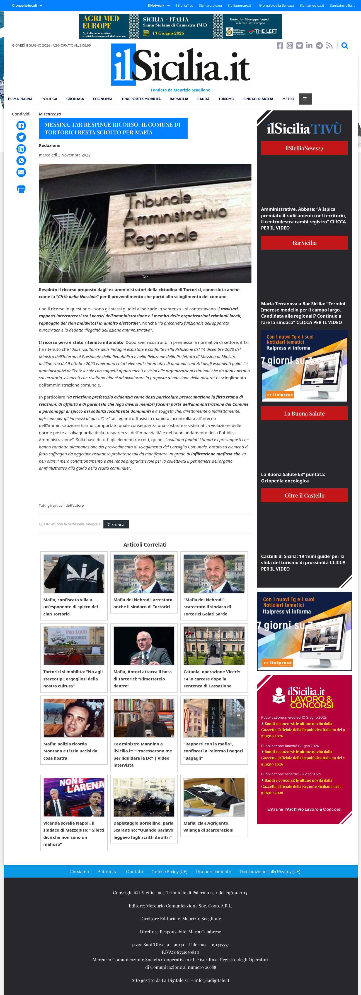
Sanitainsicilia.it (342, 5)
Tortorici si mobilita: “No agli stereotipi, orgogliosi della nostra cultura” (73, 679)
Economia (103, 99)
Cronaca (75, 99)
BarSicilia (179, 99)
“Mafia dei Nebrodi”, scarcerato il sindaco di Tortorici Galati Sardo (207, 607)
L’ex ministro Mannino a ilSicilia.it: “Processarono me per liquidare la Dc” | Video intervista (142, 754)
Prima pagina (20, 99)
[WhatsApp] (21, 160)
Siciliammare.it (239, 5)
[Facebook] (21, 125)
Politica (49, 99)
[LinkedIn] (21, 149)
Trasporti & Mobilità (141, 99)
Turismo (226, 99)
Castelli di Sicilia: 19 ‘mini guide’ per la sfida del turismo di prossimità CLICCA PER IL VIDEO (303, 562)
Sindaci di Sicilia (258, 99)
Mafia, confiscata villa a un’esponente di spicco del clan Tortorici (70, 607)
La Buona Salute (304, 413)
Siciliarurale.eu (210, 5)
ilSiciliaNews (304, 148)
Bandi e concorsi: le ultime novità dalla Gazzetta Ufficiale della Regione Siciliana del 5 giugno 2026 (301, 786)
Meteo (288, 99)
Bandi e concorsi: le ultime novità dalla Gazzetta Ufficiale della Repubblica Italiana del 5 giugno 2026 (303, 758)
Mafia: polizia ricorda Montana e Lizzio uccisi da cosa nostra (70, 751)
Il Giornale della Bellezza (275, 5)
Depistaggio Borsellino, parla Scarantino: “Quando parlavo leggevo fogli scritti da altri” (143, 830)
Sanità (203, 99)
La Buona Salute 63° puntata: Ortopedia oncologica (293, 477)
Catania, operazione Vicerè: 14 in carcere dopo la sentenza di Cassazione (211, 679)
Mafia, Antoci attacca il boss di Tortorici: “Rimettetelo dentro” (142, 679)
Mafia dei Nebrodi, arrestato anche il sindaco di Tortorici (143, 603)
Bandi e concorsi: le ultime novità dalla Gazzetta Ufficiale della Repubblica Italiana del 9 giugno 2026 (303, 729)
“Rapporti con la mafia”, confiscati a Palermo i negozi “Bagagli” (213, 751)
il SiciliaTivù (184, 5)
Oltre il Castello (304, 495)
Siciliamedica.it (312, 5)
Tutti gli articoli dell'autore (61, 505)
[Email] (21, 172)
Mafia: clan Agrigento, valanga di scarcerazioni (208, 826)
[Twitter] (21, 137)
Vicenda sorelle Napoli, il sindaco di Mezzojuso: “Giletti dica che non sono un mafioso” (73, 833)
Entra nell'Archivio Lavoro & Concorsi (304, 809)
